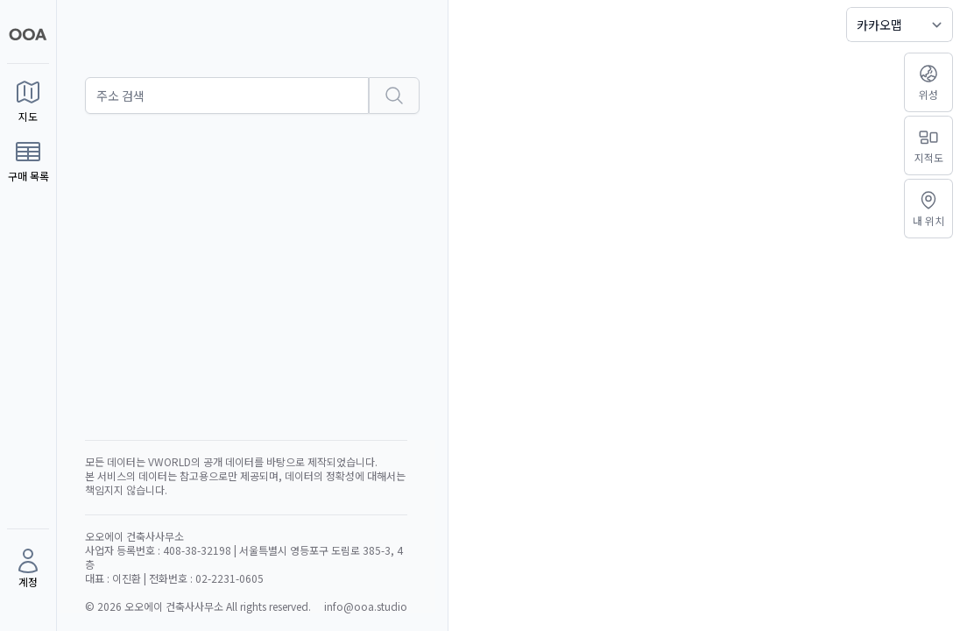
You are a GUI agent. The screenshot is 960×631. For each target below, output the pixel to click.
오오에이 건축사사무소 (175, 606)
